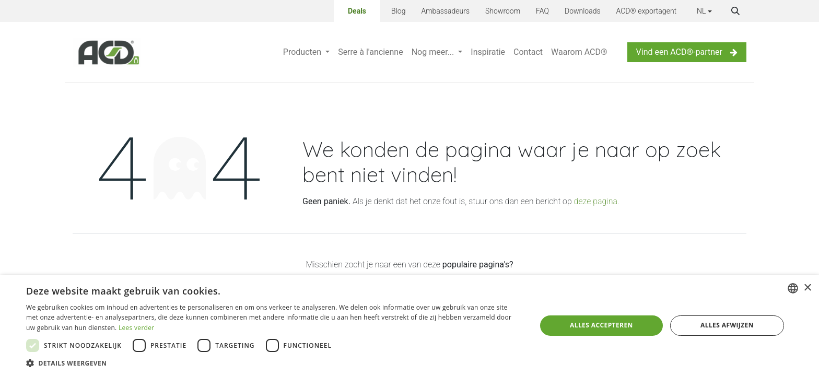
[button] (735, 11)
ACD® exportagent (646, 11)
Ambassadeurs (445, 11)
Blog (398, 11)
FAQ (542, 11)
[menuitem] (306, 52)
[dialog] (409, 325)
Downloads (583, 11)
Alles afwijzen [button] (727, 325)
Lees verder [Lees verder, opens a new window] (137, 327)
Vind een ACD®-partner (687, 52)
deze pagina (595, 201)
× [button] (807, 288)
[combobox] (793, 288)
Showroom (502, 11)
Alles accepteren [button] (601, 325)
